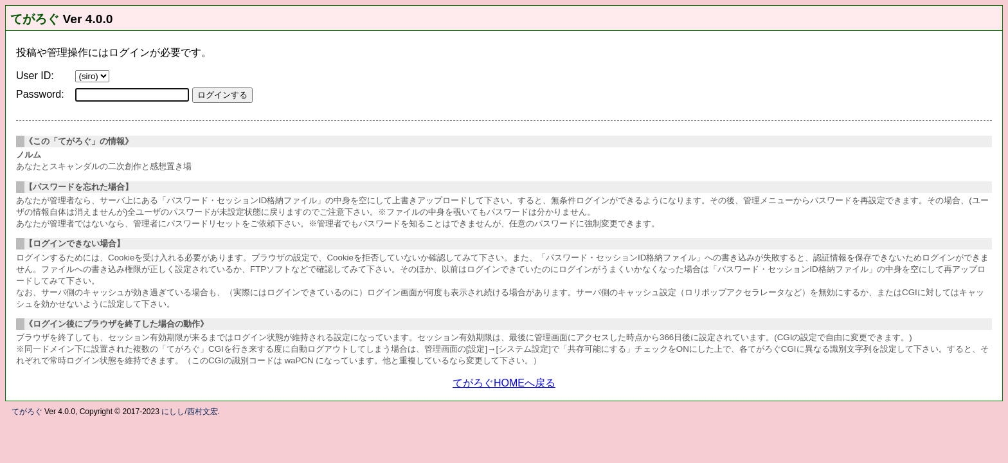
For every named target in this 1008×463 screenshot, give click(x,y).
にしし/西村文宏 (189, 411)
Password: (40, 94)
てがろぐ (34, 19)
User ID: (35, 75)
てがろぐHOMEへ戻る (504, 382)
